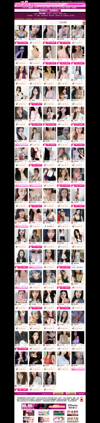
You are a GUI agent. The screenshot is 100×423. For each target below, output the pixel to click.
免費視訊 (25, 39)
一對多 (83, 263)
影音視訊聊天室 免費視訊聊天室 (34, 393)
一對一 (54, 222)
